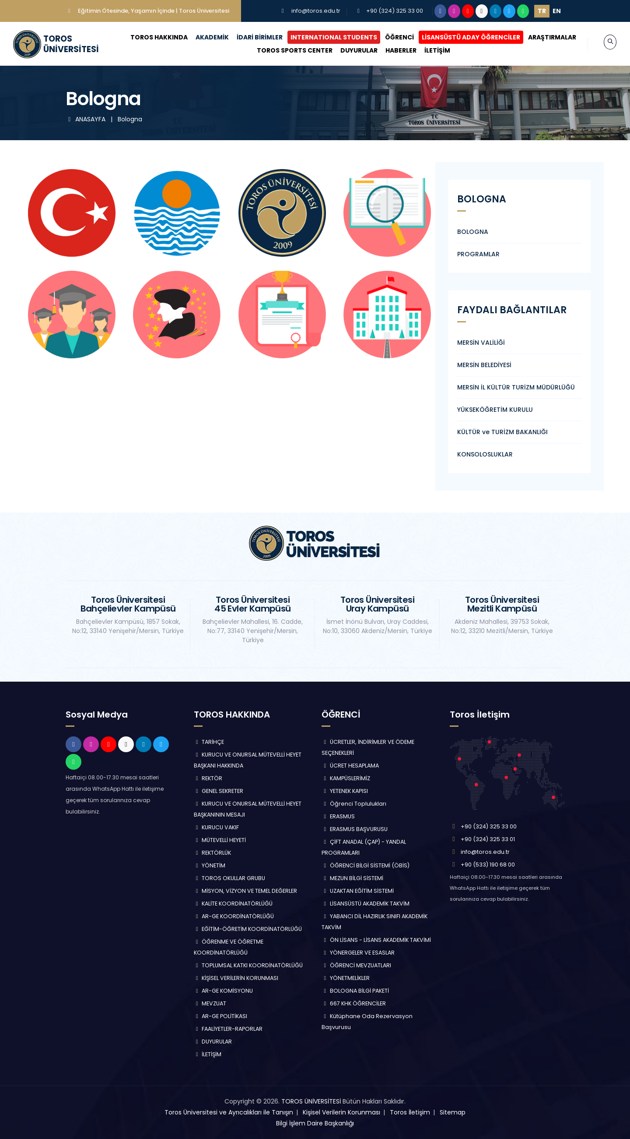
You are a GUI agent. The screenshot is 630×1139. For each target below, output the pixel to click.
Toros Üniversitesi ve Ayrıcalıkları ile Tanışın (228, 1112)
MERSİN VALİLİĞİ (481, 342)
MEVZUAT (210, 1003)
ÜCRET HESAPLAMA (350, 765)
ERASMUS (338, 816)
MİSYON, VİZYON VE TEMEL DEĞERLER (246, 891)
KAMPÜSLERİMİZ (346, 778)
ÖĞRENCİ (391, 37)
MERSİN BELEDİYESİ (484, 365)
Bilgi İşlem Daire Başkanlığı (315, 1123)
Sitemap (453, 1112)
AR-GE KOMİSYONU (223, 990)
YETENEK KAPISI (345, 791)
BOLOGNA (472, 231)
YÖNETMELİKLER (346, 978)
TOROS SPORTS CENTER (286, 50)
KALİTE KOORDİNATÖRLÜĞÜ (233, 903)
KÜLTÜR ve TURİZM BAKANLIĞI (502, 432)
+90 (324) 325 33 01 (488, 839)
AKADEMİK (203, 37)
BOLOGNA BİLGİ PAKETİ (355, 990)
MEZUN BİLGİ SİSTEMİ (352, 878)
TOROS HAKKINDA (150, 37)
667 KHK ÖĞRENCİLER (354, 1003)
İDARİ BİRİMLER (251, 37)
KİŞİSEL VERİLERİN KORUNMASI (236, 978)
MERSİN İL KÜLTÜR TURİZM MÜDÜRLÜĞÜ (516, 387)
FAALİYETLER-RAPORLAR (228, 1029)
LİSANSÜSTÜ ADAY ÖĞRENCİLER (462, 37)
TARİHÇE (209, 742)
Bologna (130, 119)
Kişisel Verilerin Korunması (341, 1112)
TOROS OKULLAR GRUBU (230, 878)
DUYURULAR (350, 50)
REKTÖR (208, 778)
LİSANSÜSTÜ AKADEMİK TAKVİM (366, 903)
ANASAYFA (86, 119)
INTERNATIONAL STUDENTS (325, 37)
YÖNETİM (210, 865)
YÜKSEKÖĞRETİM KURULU (495, 409)
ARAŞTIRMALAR (544, 37)
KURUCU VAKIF (216, 827)
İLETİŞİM (428, 50)
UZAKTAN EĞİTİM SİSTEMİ (358, 891)
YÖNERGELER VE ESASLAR (358, 952)
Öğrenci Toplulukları (354, 803)
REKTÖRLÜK (212, 852)
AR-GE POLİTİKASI (221, 1016)
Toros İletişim (410, 1112)
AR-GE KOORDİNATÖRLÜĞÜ (234, 916)
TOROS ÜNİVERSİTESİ (311, 1101)
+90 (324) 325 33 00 (394, 11)
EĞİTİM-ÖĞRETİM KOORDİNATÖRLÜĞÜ (248, 929)
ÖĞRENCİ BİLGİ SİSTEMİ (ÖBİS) (366, 865)
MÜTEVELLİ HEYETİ (220, 840)
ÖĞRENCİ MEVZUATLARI (356, 965)
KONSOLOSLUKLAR (485, 454)
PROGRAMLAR (478, 254)
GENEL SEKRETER (219, 791)
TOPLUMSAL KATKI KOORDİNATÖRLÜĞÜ (248, 965)
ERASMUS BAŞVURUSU (355, 829)
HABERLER (392, 50)
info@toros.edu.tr (315, 11)
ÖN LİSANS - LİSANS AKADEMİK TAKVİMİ (376, 940)
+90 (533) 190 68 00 (488, 864)
